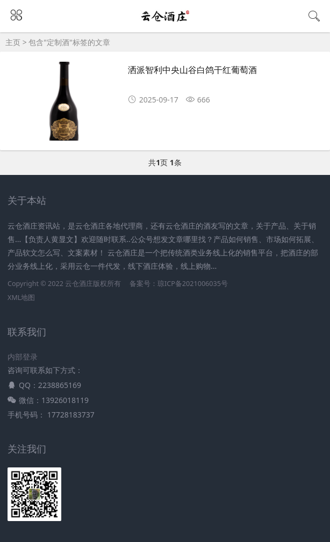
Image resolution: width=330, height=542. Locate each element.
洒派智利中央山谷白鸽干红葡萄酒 (192, 70)
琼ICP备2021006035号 (192, 283)
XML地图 (21, 297)
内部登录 (23, 356)
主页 (12, 42)
